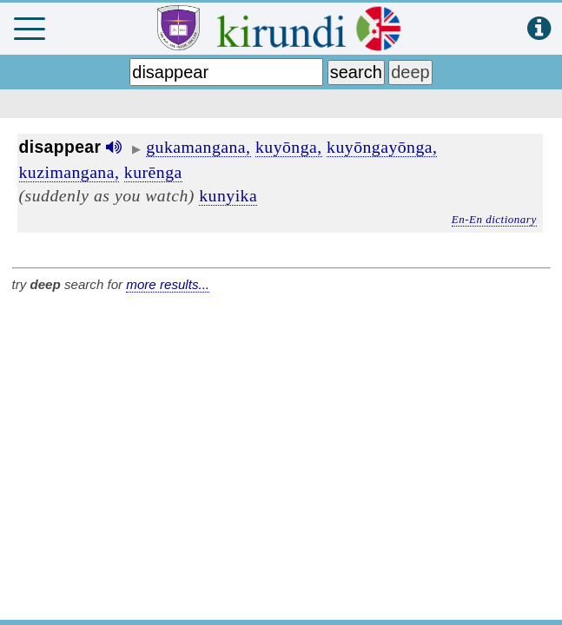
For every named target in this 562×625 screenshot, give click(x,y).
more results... (167, 284)
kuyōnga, (288, 146)
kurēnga (153, 171)
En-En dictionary (494, 219)
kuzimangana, (69, 171)
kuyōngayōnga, (382, 146)
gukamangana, (198, 146)
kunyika (228, 195)
